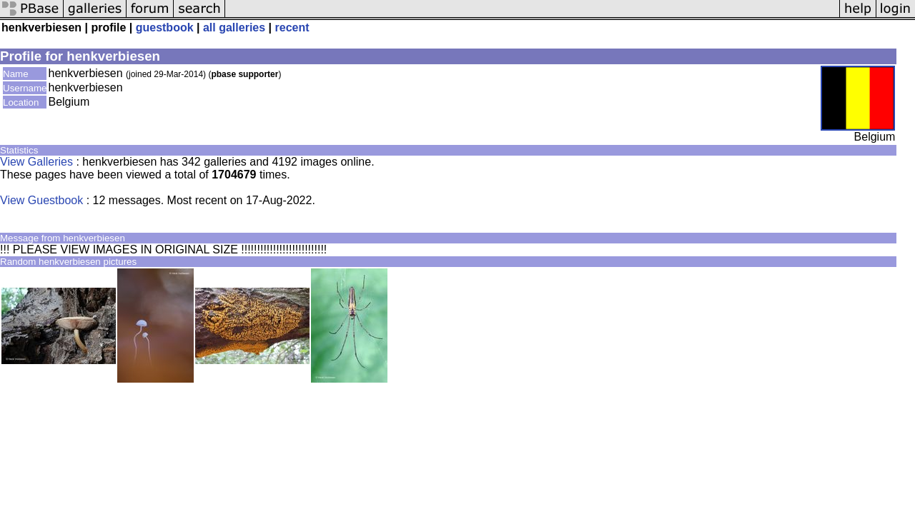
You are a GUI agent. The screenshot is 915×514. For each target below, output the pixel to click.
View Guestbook (41, 200)
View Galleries (36, 162)
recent (292, 27)
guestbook (165, 27)
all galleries (234, 27)
